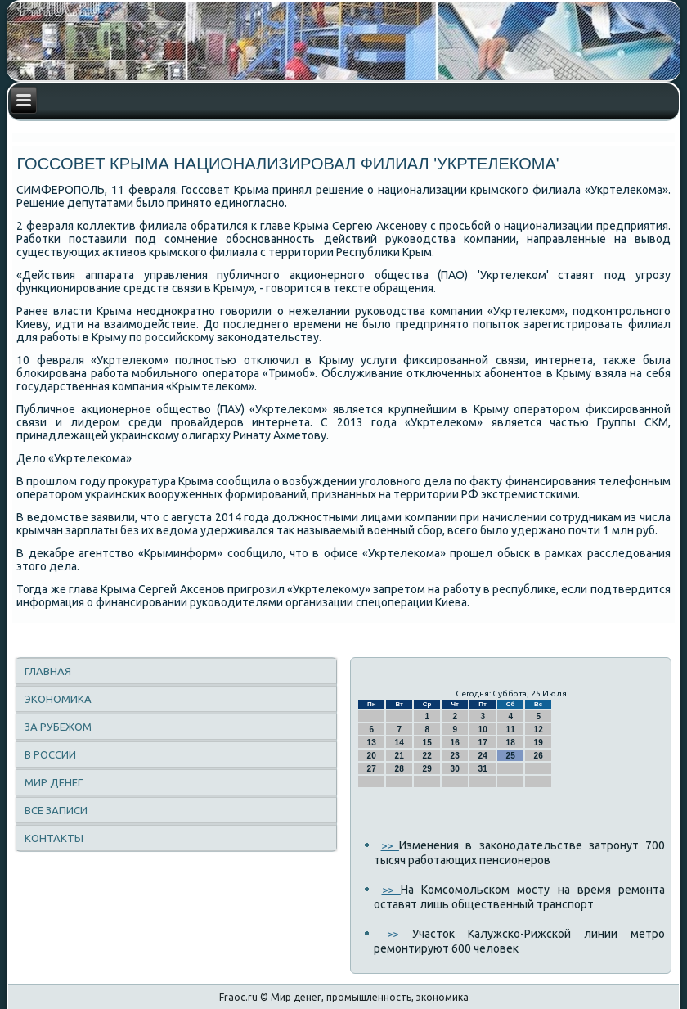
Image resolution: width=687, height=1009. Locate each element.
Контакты (54, 838)
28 (399, 768)
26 (538, 755)
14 (399, 742)
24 (482, 755)
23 (455, 755)
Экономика (58, 699)
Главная (48, 671)
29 (427, 768)
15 (427, 742)
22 (427, 755)
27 (371, 768)
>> (390, 845)
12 (538, 729)
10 (482, 729)
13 (371, 742)
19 (538, 742)
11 (510, 729)
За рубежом (58, 726)
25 (510, 755)
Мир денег (54, 782)
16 (455, 742)
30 (455, 768)
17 (482, 742)
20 (371, 755)
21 (399, 755)
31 (482, 768)
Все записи (56, 810)
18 (510, 742)
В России (50, 754)
